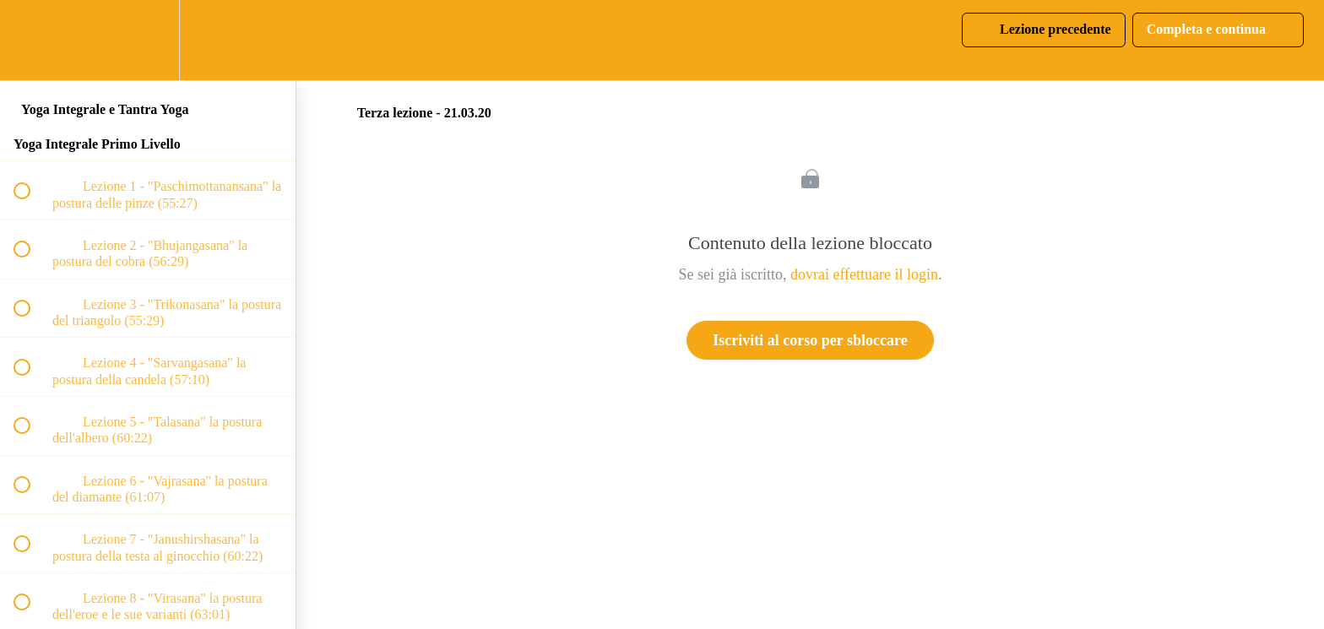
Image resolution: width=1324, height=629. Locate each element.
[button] (31, 40)
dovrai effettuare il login (864, 274)
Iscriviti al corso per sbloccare (810, 340)
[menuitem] (148, 40)
